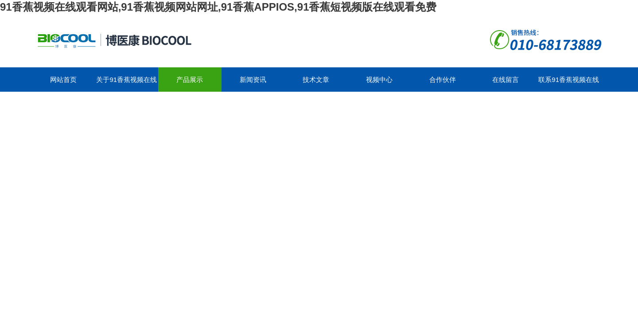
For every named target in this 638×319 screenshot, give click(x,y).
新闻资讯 (253, 79)
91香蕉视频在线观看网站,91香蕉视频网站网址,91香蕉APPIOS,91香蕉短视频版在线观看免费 (218, 7)
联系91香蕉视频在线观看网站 (568, 84)
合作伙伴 (442, 79)
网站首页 (63, 79)
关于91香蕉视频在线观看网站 (126, 84)
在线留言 (505, 79)
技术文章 (316, 79)
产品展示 (189, 79)
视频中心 (379, 79)
